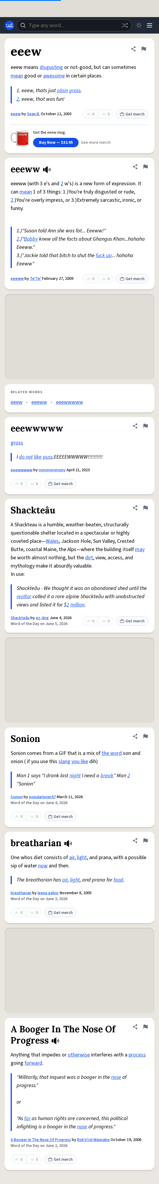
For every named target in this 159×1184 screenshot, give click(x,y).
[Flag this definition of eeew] (143, 49)
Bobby (31, 239)
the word (112, 753)
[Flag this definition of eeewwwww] (145, 426)
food (118, 880)
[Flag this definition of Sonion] (145, 736)
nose (116, 1077)
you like (80, 761)
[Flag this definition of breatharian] (145, 840)
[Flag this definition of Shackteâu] (145, 507)
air (71, 857)
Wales (52, 541)
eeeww (17, 279)
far (27, 1118)
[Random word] (124, 25)
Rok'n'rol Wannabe (93, 1140)
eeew (16, 114)
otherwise (79, 1055)
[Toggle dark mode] (139, 25)
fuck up (104, 255)
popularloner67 (42, 797)
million (77, 604)
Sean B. (33, 114)
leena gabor (48, 893)
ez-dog (42, 618)
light (82, 857)
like (38, 457)
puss (48, 457)
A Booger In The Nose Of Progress (41, 1140)
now (43, 865)
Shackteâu (20, 618)
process (137, 1055)
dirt (89, 557)
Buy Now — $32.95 (56, 142)
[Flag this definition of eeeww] (145, 166)
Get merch (132, 114)
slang (64, 761)
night (75, 775)
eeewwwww (69, 402)
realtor (24, 596)
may (140, 549)
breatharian (21, 893)
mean (17, 76)
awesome (54, 76)
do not (26, 457)
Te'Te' (35, 279)
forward (33, 1063)
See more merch (96, 142)
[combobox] (74, 25)
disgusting (51, 67)
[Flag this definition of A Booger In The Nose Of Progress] (145, 1026)
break (106, 775)
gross (75, 90)
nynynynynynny (52, 470)
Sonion (17, 797)
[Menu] (149, 25)
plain (62, 90)
